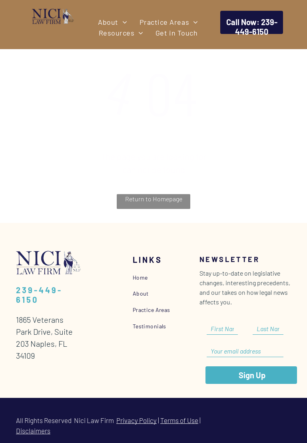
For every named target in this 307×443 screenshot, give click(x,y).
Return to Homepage (153, 199)
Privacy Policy (136, 420)
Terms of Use (179, 420)
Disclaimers (33, 431)
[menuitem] (112, 22)
